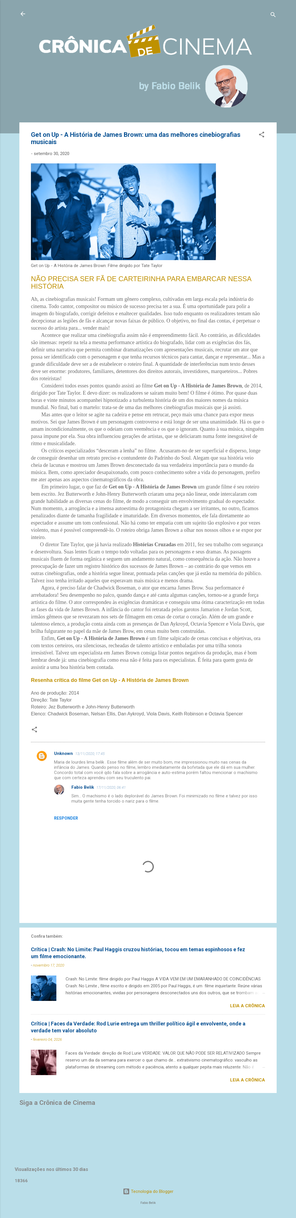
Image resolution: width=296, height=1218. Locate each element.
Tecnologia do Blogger (148, 1191)
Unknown (63, 753)
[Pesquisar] (273, 16)
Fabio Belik (82, 787)
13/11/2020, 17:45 (90, 753)
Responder (66, 818)
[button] (261, 135)
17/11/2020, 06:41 (111, 787)
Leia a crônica (247, 1005)
